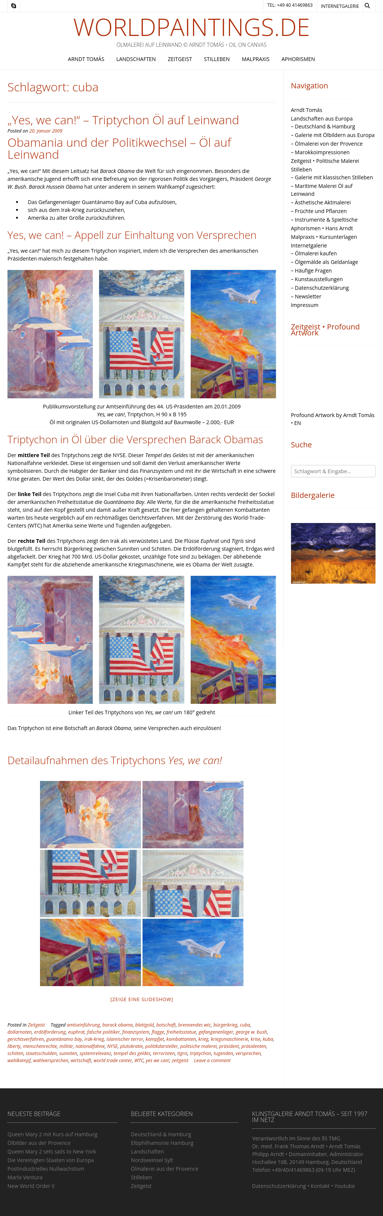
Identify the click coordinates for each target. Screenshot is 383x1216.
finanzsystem (135, 1032)
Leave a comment (212, 1060)
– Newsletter (306, 296)
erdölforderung (49, 1032)
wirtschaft (81, 1060)
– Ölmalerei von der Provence (327, 143)
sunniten (68, 1053)
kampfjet (154, 1039)
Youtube (344, 1185)
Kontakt (320, 1185)
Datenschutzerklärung (279, 1185)
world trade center (113, 1060)
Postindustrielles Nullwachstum (45, 1168)
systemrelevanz (95, 1053)
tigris (182, 1053)
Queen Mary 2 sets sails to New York (51, 1151)
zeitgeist (180, 1060)
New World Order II (31, 1185)
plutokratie (131, 1046)
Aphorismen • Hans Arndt (322, 228)
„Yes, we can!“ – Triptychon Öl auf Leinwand (123, 120)
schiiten (15, 1053)
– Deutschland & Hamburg (323, 126)
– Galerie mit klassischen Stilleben (332, 177)
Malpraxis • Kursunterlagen (324, 236)
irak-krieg (94, 1039)
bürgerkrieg (225, 1025)
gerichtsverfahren (25, 1039)
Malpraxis (255, 59)
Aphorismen (298, 59)
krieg (203, 1039)
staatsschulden (41, 1053)
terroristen (164, 1053)
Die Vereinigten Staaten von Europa (50, 1160)
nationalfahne (90, 1046)
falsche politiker (103, 1032)
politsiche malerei (198, 1046)
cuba (245, 1025)
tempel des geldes (132, 1053)
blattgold (144, 1025)
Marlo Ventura (25, 1177)
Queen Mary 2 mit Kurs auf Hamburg (52, 1134)
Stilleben (217, 59)
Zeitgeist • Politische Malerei (325, 160)
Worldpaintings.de (191, 27)
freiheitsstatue (181, 1032)
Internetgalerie (340, 6)
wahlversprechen (50, 1060)
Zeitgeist (180, 59)
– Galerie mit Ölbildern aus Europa (333, 135)
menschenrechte (40, 1046)
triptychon (200, 1053)
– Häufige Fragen (311, 270)
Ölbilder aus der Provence (39, 1142)
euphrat (76, 1032)
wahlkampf (19, 1060)
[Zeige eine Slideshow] (142, 999)
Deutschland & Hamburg (161, 1134)
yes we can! (157, 1060)
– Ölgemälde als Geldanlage (324, 261)
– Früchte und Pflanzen (319, 211)
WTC (138, 1060)
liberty (14, 1046)
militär (66, 1046)
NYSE (112, 1046)
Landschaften (136, 59)
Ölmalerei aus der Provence (164, 1168)
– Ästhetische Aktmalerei (321, 202)
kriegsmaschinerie (229, 1039)
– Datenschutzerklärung (320, 287)
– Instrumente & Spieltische (324, 219)
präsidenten (253, 1046)
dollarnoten (19, 1032)
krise (255, 1039)
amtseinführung (83, 1025)
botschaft (166, 1025)
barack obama (117, 1025)
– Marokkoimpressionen (320, 152)
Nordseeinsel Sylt (152, 1160)
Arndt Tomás (86, 59)
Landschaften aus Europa (322, 118)
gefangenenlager (216, 1032)
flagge (158, 1032)
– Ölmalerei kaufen (314, 253)
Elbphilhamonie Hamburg (162, 1142)
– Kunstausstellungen (317, 279)
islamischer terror (124, 1039)
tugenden (223, 1053)
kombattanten (181, 1039)
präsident (229, 1046)
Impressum (305, 304)
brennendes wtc (194, 1025)
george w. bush (251, 1032)
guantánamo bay (64, 1039)
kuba (268, 1039)
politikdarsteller (161, 1046)
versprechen (248, 1053)
